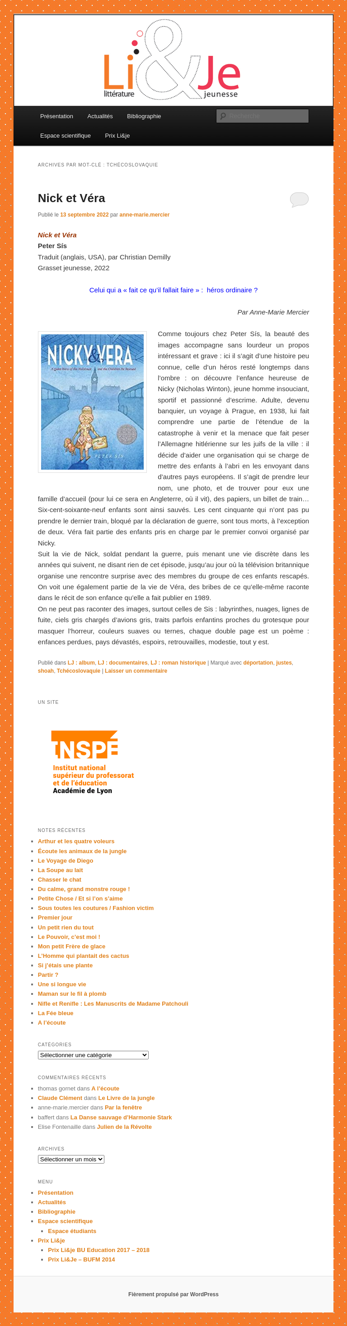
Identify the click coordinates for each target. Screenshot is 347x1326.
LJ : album (81, 663)
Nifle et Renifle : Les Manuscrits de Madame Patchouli (113, 1003)
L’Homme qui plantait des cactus (83, 955)
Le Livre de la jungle (126, 1098)
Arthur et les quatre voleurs (76, 841)
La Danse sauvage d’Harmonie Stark (121, 1117)
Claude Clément (60, 1098)
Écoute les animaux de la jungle (82, 851)
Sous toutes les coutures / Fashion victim (96, 908)
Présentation (56, 116)
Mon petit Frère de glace (72, 946)
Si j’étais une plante (65, 965)
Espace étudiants (72, 1231)
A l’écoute (52, 1022)
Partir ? (48, 974)
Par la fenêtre (123, 1107)
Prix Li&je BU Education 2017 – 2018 (99, 1250)
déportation (258, 663)
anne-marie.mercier (145, 215)
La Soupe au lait (60, 870)
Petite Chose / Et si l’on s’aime (80, 898)
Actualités (100, 116)
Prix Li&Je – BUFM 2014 (81, 1259)
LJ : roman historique (178, 663)
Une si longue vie (62, 984)
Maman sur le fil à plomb (72, 993)
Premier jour (55, 917)
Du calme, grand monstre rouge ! (84, 889)
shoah (46, 671)
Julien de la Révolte (124, 1126)
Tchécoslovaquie (78, 671)
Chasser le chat (59, 879)
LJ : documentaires (123, 663)
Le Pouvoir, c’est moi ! (69, 936)
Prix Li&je (117, 135)
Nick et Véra (71, 198)
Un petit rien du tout (66, 927)
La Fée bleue (56, 1013)
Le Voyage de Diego (66, 860)
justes (284, 663)
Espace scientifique (65, 135)
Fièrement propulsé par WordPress (173, 1294)
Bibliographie (144, 116)
